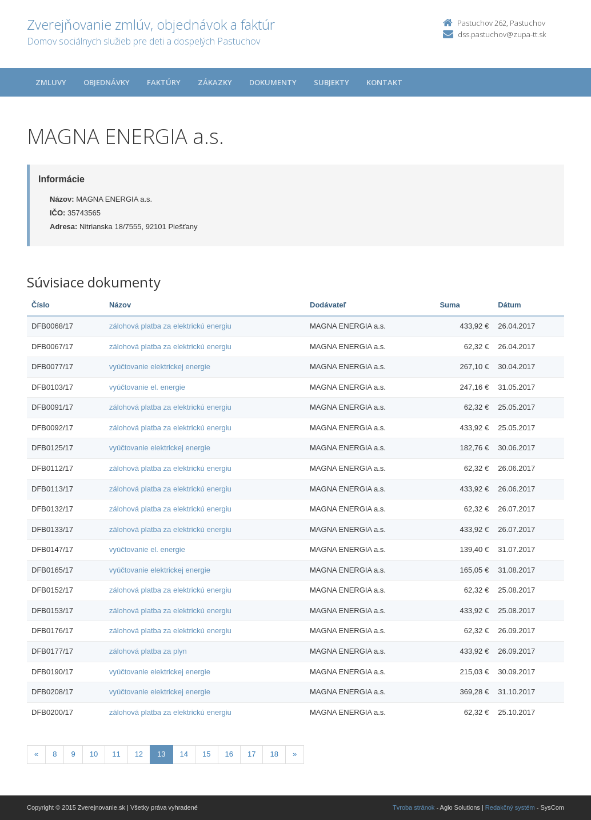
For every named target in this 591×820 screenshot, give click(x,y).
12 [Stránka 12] (139, 754)
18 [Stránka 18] (274, 754)
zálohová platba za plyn (148, 651)
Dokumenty (273, 82)
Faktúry (164, 82)
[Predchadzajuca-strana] (36, 754)
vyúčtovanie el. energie (147, 387)
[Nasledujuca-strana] (294, 754)
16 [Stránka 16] (229, 754)
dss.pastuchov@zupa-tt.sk (502, 34)
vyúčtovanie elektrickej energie (159, 366)
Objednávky (106, 82)
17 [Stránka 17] (251, 754)
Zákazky (215, 82)
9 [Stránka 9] (73, 754)
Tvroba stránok (413, 807)
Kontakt (384, 82)
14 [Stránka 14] (184, 754)
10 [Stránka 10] (94, 754)
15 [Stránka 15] (206, 754)
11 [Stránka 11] (116, 754)
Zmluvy (50, 82)
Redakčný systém (510, 807)
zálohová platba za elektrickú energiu (170, 326)
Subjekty (331, 82)
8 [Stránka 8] (55, 754)
